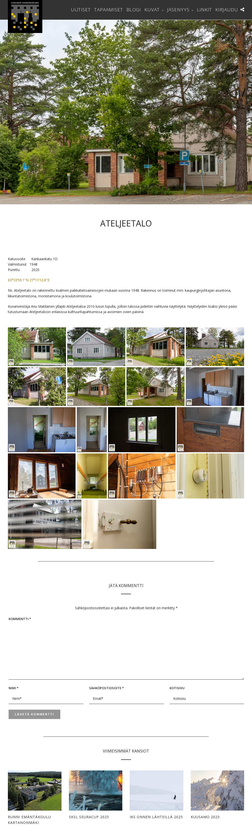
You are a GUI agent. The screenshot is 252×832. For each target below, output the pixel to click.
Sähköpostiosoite (106, 688)
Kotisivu (177, 688)
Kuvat (152, 9)
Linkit (204, 9)
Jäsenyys (178, 9)
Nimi (13, 688)
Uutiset (81, 9)
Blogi (133, 9)
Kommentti (20, 619)
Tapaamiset (108, 9)
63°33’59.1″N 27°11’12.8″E (28, 280)
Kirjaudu (226, 9)
